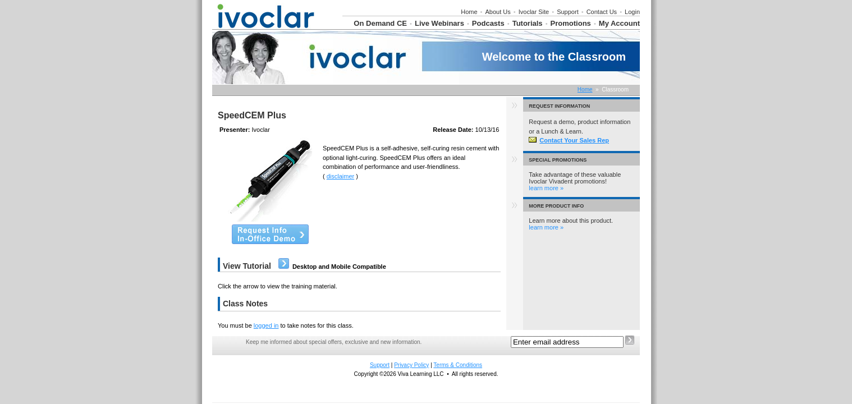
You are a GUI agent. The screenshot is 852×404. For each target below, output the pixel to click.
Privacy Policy (411, 365)
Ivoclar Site (534, 11)
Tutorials (527, 23)
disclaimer (341, 176)
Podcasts (488, 23)
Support (568, 11)
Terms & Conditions (457, 365)
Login (632, 11)
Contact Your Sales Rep (569, 140)
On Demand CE (380, 23)
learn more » (546, 188)
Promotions (571, 23)
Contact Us (602, 11)
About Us (498, 11)
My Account (619, 23)
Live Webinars (439, 23)
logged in (266, 325)
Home (469, 11)
